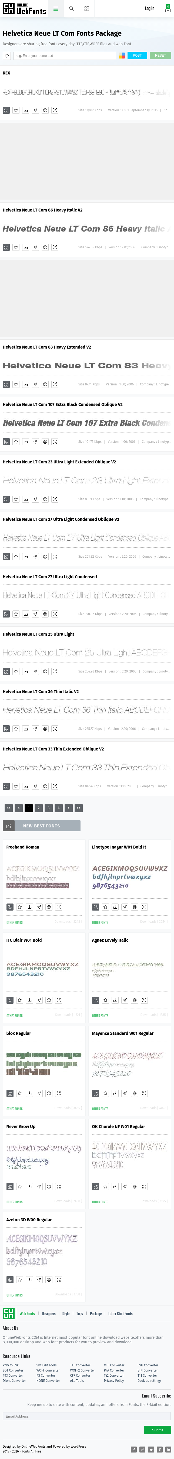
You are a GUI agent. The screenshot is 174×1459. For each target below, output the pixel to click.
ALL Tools (77, 1381)
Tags (79, 1314)
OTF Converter (114, 1365)
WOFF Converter (48, 1370)
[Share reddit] (142, 1449)
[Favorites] (15, 110)
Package (96, 1314)
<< (9, 808)
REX (6, 73)
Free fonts (25, 9)
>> (79, 808)
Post (137, 55)
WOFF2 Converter (82, 1370)
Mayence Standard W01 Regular (123, 1033)
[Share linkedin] (168, 1449)
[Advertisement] (87, 161)
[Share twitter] (151, 1449)
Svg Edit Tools (46, 1365)
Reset (160, 55)
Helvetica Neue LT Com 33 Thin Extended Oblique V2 (53, 749)
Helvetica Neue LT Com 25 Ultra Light (38, 634)
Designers (49, 1314)
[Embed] (45, 110)
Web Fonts (27, 1314)
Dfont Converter (14, 1381)
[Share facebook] (134, 1449)
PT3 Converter (13, 1375)
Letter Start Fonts (120, 1314)
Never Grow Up (21, 1126)
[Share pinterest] (160, 1449)
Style (65, 1314)
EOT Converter (13, 1370)
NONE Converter (48, 1381)
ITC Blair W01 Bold (24, 940)
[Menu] (87, 8)
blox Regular (18, 1033)
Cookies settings (149, 1381)
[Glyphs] (35, 110)
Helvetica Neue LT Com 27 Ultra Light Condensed (50, 576)
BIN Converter (148, 1370)
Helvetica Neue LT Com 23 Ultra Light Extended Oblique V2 (59, 461)
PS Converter (45, 1375)
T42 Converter (114, 1375)
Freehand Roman (22, 847)
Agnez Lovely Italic (110, 940)
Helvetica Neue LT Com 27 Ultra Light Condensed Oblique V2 (61, 519)
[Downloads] (25, 110)
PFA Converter (114, 1370)
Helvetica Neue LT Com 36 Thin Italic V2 (41, 691)
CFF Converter (80, 1375)
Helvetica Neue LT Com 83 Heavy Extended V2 (47, 347)
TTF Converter (80, 1365)
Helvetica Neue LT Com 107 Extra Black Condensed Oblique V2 (63, 404)
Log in (149, 9)
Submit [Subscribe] (157, 1430)
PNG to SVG (11, 1365)
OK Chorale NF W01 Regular (118, 1126)
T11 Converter (147, 1375)
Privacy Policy (114, 1381)
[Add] (6, 110)
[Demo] (54, 110)
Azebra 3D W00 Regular (29, 1219)
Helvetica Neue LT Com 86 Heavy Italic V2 (42, 210)
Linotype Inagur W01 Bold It (119, 847)
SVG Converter (148, 1365)
